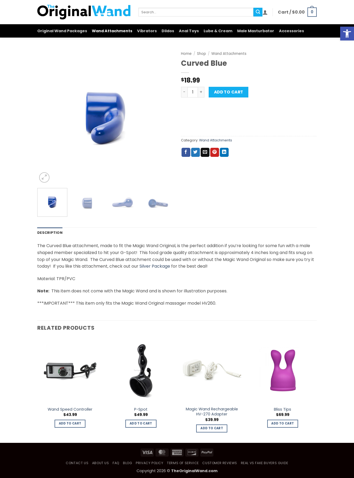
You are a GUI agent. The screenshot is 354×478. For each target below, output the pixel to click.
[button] (265, 12)
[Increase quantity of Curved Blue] (201, 92)
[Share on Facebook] (186, 152)
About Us (100, 463)
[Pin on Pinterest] (214, 152)
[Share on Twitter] (195, 152)
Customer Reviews (219, 463)
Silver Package (154, 266)
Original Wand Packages (62, 31)
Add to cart (228, 92)
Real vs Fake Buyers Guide (264, 463)
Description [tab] (50, 232)
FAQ (116, 463)
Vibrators (147, 31)
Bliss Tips (282, 409)
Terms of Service (183, 463)
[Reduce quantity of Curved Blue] (184, 92)
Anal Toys (189, 31)
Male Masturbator (255, 31)
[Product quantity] (192, 92)
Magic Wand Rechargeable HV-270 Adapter (212, 411)
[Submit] (257, 12)
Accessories (291, 31)
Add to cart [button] (70, 423)
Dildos (168, 31)
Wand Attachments (112, 31)
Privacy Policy (149, 463)
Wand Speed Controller (70, 409)
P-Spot (140, 409)
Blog (127, 463)
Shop (201, 53)
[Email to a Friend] (205, 152)
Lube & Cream (218, 31)
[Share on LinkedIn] (224, 152)
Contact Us (77, 463)
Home (186, 53)
